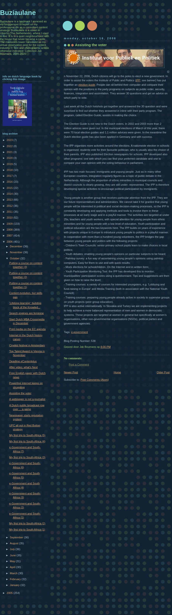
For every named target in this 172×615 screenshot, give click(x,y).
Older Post (163, 372)
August (14, 543)
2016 (10, 181)
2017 (10, 175)
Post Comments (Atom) (95, 379)
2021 (10, 152)
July (12, 549)
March (14, 573)
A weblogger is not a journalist (27, 399)
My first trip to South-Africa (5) (27, 435)
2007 (10, 235)
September (17, 537)
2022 (10, 146)
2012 (10, 205)
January (15, 585)
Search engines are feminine (26, 313)
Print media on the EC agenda (27, 329)
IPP (138, 80)
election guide (86, 84)
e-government (79, 332)
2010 (10, 217)
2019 (10, 164)
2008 (10, 229)
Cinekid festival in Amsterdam (27, 345)
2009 (10, 223)
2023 (10, 140)
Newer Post (71, 372)
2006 (10, 241)
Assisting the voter (20, 393)
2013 (10, 199)
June (13, 555)
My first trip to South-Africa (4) (27, 441)
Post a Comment (79, 364)
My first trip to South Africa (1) (27, 529)
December (16, 246)
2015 (10, 187)
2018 (10, 169)
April (13, 567)
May (13, 561)
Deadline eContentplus (23, 361)
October (15, 258)
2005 (10, 592)
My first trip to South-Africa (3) (27, 457)
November (16, 252)
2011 (10, 211)
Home (117, 372)
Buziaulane (18, 12)
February (15, 579)
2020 (10, 157)
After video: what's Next (23, 367)
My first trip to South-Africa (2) (27, 523)
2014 (10, 193)
